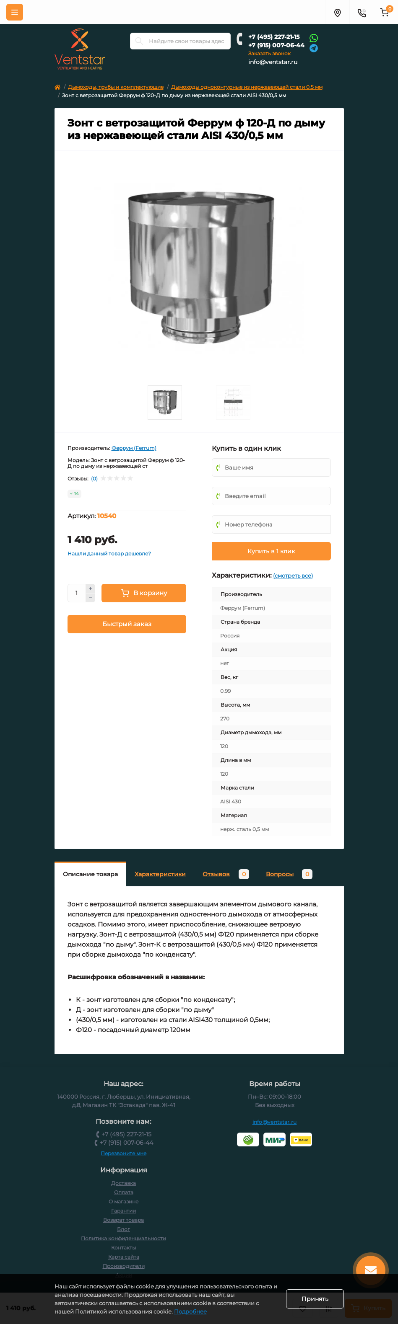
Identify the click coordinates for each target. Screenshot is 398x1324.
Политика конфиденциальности (123, 1238)
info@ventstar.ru (272, 62)
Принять (315, 1299)
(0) (94, 479)
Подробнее (190, 1311)
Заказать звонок (269, 53)
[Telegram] (314, 47)
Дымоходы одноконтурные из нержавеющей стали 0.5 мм (247, 87)
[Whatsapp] (314, 37)
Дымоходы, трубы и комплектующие (116, 87)
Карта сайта (123, 1257)
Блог (123, 1229)
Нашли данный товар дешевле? (109, 553)
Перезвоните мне (123, 1153)
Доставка (123, 1183)
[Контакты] (361, 12)
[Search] (139, 41)
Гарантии (123, 1211)
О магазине (123, 1201)
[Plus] (90, 588)
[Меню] (14, 12)
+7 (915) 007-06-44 (276, 45)
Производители (124, 1266)
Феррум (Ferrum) (134, 448)
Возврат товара (123, 1220)
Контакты (123, 1247)
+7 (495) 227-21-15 (273, 37)
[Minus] (90, 598)
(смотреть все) (293, 575)
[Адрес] (337, 12)
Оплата (123, 1192)
